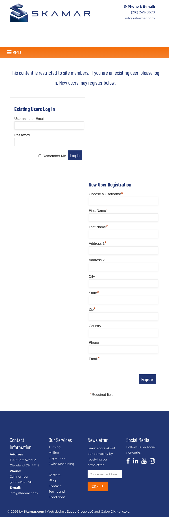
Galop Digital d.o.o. (115, 511)
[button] (17, 52)
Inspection (57, 458)
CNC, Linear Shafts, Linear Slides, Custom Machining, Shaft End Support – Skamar (50, 12)
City (92, 276)
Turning (55, 447)
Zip (92, 309)
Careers (54, 475)
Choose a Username (106, 194)
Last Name (98, 227)
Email (94, 359)
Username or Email (29, 119)
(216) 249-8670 (143, 12)
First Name (98, 210)
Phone (94, 342)
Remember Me (54, 156)
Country (95, 326)
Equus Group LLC (80, 511)
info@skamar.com (140, 18)
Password (22, 135)
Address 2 (97, 260)
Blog (52, 480)
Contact (55, 486)
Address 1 (98, 243)
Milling (54, 453)
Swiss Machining (61, 464)
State (94, 293)
